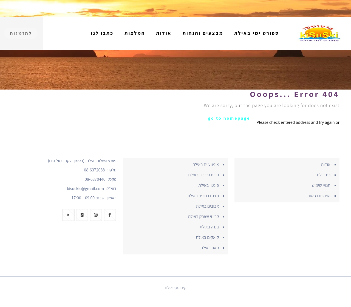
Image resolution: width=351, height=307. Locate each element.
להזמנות (21, 33)
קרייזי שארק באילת (203, 216)
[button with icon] (110, 215)
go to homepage (229, 118)
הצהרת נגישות (318, 196)
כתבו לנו (323, 175)
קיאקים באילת (207, 237)
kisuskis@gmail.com (85, 188)
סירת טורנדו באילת (203, 175)
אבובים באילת (207, 206)
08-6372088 (94, 170)
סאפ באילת (209, 248)
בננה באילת (209, 227)
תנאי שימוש (321, 185)
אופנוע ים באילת (206, 164)
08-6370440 (95, 179)
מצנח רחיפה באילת (203, 196)
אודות (325, 164)
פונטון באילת (208, 185)
